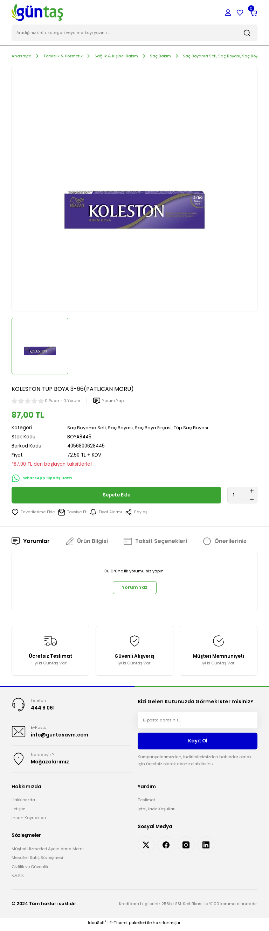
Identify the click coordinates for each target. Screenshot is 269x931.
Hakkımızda (23, 803)
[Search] (134, 33)
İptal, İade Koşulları (156, 812)
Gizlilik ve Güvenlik (30, 870)
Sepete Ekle (116, 495)
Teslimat (146, 803)
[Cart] (253, 12)
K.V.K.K (18, 879)
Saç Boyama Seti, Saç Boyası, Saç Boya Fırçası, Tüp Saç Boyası (140, 428)
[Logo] (37, 12)
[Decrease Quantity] (251, 500)
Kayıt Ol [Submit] (197, 743)
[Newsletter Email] (197, 722)
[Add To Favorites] (33, 512)
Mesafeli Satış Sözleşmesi (37, 861)
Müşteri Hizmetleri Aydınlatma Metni (48, 852)
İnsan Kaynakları (29, 821)
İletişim (19, 812)
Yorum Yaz (134, 589)
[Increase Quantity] (251, 491)
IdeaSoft (97, 926)
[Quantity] (242, 495)
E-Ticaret (119, 926)
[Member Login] (228, 12)
